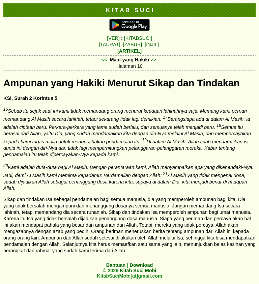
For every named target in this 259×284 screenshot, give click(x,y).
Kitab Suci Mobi (138, 270)
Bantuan (116, 265)
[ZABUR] (132, 44)
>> (153, 59)
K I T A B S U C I (129, 10)
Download (141, 265)
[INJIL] (152, 44)
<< (104, 59)
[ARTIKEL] (129, 51)
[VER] (113, 38)
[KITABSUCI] (138, 38)
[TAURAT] (109, 44)
